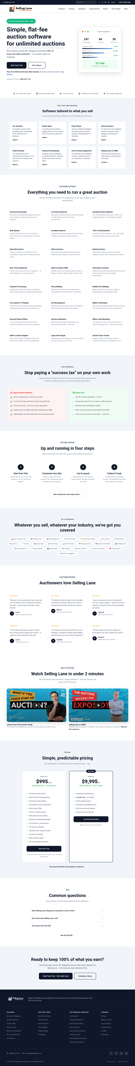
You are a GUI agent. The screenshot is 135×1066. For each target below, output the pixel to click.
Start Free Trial (125, 2)
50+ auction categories (112, 93)
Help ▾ (126, 9)
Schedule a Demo (85, 976)
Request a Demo (106, 1020)
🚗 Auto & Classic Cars (18, 539)
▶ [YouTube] (126, 1053)
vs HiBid (103, 1031)
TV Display (41, 1034)
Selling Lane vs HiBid (77, 725)
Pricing (103, 1016)
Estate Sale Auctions (76, 1020)
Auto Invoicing (11, 1027)
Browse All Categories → (78, 1042)
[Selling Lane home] (21, 8)
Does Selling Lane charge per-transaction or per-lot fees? (53, 911)
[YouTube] (108, 2)
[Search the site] (86, 2)
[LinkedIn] (105, 2)
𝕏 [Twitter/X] (116, 1053)
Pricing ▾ (72, 9)
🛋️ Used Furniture (68, 544)
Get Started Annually (91, 821)
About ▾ (105, 9)
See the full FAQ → (67, 935)
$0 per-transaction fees (45, 93)
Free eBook (104, 1034)
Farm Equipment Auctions (78, 1038)
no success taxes (39, 54)
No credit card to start (22, 93)
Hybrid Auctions (43, 1023)
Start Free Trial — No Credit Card (56, 976)
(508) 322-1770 (8, 2)
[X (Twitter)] (102, 2)
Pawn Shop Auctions (76, 1023)
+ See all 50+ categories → (67, 553)
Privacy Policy (111, 1061)
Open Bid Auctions (44, 1016)
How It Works (116, 9)
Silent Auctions (43, 1020)
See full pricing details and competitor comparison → (67, 867)
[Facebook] (99, 2)
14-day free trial (66, 93)
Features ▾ (61, 9)
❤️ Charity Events (115, 548)
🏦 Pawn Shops (53, 544)
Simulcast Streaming (13, 1016)
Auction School (94, 9)
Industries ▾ (82, 9)
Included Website (12, 1020)
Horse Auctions (75, 1027)
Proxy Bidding (42, 1027)
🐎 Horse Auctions (70, 539)
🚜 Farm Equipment (53, 539)
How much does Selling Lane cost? (45, 918)
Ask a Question (106, 1023)
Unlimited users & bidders (88, 93)
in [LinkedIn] (121, 1053)
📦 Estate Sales (39, 544)
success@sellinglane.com (32, 1053)
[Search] (77, 2)
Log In (113, 2)
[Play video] (36, 705)
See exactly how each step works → (67, 494)
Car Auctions (74, 1016)
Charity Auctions (75, 1034)
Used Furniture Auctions (77, 1031)
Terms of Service (123, 1061)
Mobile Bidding (43, 1031)
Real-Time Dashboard (14, 1031)
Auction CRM (11, 1023)
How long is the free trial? (41, 926)
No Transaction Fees (13, 1034)
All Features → (11, 1038)
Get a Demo (36, 65)
